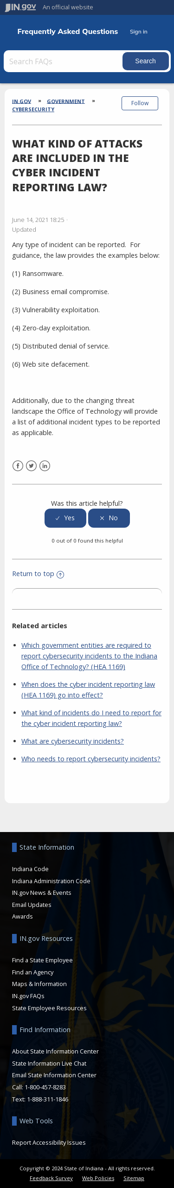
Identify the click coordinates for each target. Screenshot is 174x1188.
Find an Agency (32, 972)
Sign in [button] (139, 31)
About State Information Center (55, 1051)
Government (66, 100)
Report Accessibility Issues (49, 1142)
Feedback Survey (51, 1178)
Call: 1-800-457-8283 (39, 1087)
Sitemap (133, 1178)
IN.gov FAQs (28, 996)
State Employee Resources (49, 1008)
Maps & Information (39, 983)
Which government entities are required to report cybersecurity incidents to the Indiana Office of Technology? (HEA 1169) (89, 656)
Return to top (38, 573)
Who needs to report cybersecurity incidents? (91, 758)
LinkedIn (45, 466)
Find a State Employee (42, 960)
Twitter (31, 466)
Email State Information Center (54, 1075)
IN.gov (21, 100)
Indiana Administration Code (51, 881)
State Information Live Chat (49, 1063)
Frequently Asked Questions (68, 31)
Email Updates (32, 904)
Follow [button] (139, 103)
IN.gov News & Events (41, 892)
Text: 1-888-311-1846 (40, 1099)
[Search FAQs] (64, 61)
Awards (22, 916)
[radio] (65, 518)
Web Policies (98, 1178)
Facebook (18, 466)
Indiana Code (30, 869)
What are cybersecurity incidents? (72, 741)
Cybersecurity (33, 109)
